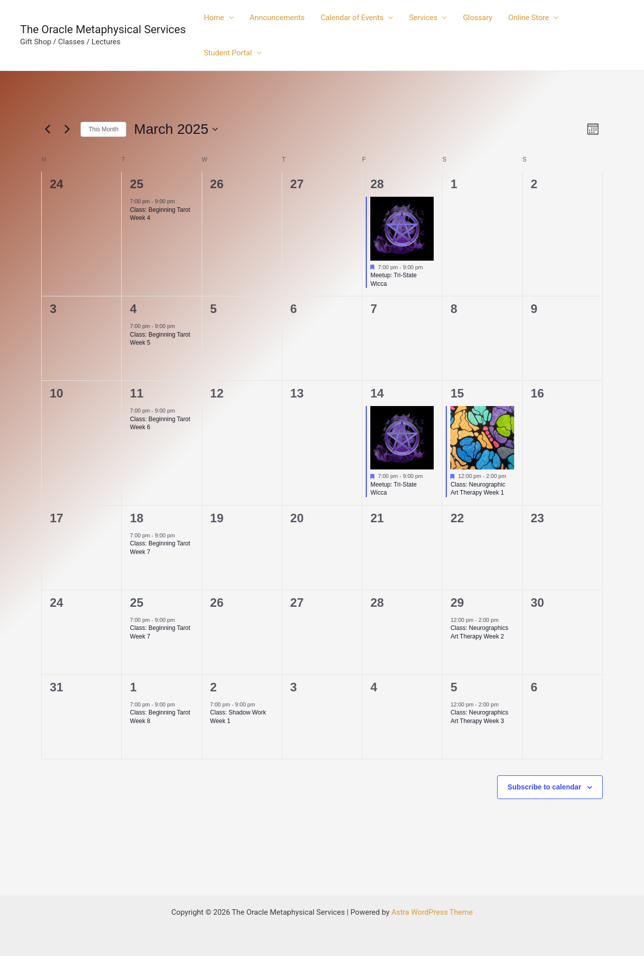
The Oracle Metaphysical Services (103, 29)
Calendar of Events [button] (349, 17)
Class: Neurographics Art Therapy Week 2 (479, 632)
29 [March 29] (457, 602)
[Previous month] (47, 129)
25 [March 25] (136, 602)
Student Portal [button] (227, 52)
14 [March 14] (377, 393)
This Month (103, 129)
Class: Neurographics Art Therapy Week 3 (479, 717)
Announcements (276, 17)
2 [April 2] (213, 687)
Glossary (474, 17)
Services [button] (420, 17)
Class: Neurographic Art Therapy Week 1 (477, 489)
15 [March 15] (457, 393)
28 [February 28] (377, 184)
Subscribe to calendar (544, 787)
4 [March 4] (133, 308)
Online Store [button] (524, 17)
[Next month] (67, 129)
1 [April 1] (133, 687)
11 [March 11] (136, 393)
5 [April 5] (453, 687)
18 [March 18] (136, 518)
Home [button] (213, 17)
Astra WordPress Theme (432, 912)
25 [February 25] (136, 184)
